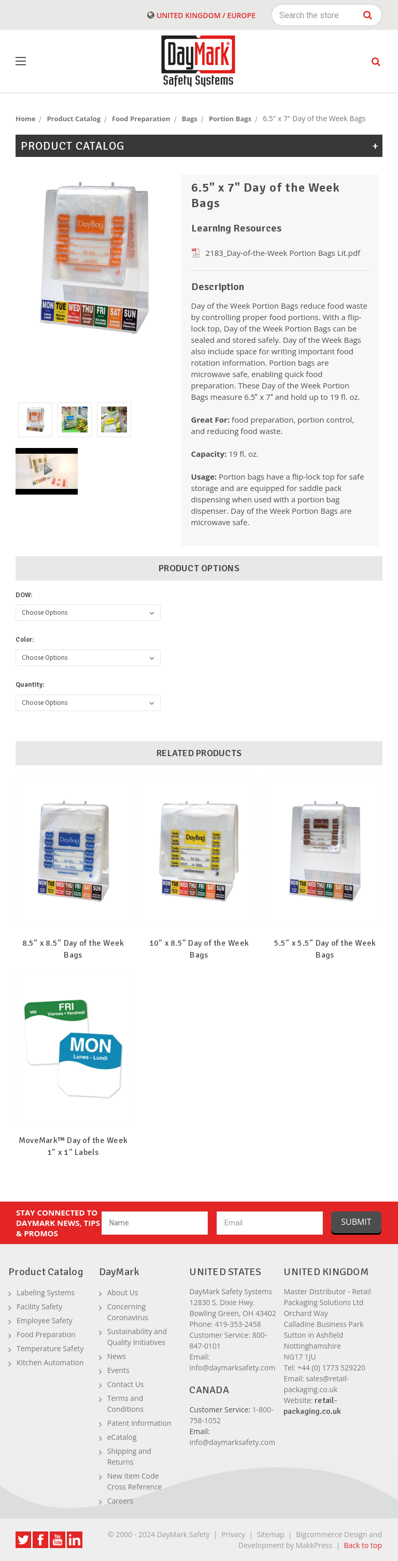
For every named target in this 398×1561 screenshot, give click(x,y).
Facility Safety (39, 1306)
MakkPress (314, 1545)
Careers (120, 1501)
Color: (25, 639)
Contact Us (125, 1384)
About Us (122, 1292)
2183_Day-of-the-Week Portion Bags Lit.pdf (283, 253)
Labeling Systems (46, 1292)
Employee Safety (45, 1320)
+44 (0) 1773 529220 (331, 1367)
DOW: (24, 595)
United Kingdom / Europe (201, 15)
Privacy (233, 1534)
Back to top (363, 1545)
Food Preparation (46, 1334)
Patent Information (139, 1423)
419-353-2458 (238, 1324)
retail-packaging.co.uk (312, 1406)
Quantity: (30, 685)
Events (118, 1370)
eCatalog (122, 1437)
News (116, 1356)
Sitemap (270, 1534)
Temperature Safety (50, 1348)
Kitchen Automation (50, 1362)
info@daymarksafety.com (232, 1367)
